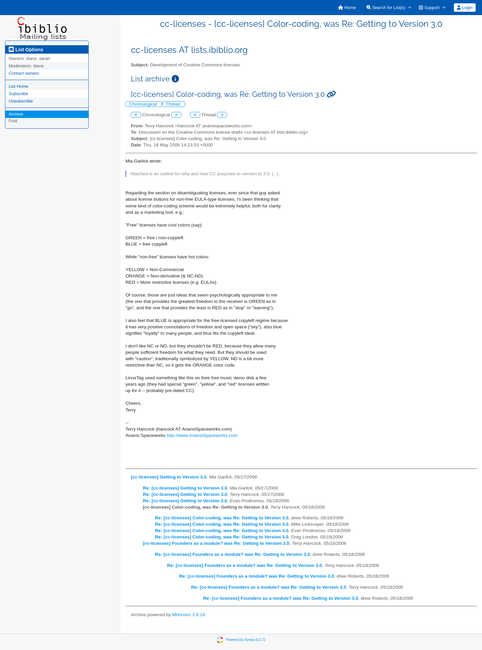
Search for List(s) (386, 7)
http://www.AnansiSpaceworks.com (202, 435)
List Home (18, 86)
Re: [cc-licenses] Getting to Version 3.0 (185, 488)
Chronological (143, 104)
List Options (26, 49)
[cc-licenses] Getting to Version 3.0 (169, 476)
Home (347, 7)
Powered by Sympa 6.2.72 (245, 640)
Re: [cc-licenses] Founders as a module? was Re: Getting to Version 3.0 (232, 554)
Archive (16, 114)
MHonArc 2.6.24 (188, 614)
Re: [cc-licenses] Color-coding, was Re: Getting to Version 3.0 (222, 517)
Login (464, 7)
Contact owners (24, 73)
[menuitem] (347, 7)
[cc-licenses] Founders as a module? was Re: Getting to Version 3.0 (216, 543)
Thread (173, 104)
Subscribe (18, 93)
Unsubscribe (21, 101)
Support (429, 7)
